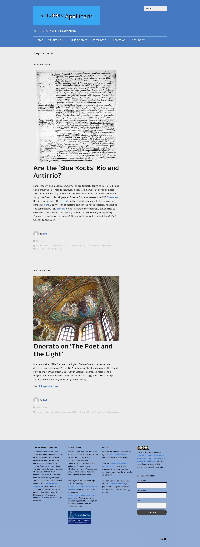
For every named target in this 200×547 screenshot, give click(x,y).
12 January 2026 (41, 64)
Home (39, 40)
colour (58, 412)
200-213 (61, 208)
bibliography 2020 (48, 386)
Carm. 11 (64, 245)
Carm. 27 (49, 412)
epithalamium (105, 245)
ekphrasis (67, 412)
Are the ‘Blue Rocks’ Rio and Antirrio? (76, 172)
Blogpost (40, 241)
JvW (45, 233)
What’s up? (55, 40)
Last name (141, 490)
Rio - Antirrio (47, 249)
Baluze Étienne (42, 245)
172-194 (64, 201)
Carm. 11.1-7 (76, 245)
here (46, 204)
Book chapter (42, 407)
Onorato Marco (86, 412)
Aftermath (99, 40)
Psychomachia (113, 412)
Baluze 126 (112, 197)
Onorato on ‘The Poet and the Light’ (72, 350)
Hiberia (36, 249)
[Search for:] (155, 8)
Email (139, 500)
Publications (119, 40)
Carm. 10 (55, 245)
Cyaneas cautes (90, 245)
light (75, 412)
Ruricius (58, 249)
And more (138, 40)
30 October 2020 (41, 270)
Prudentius (100, 412)
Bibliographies (78, 40)
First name (141, 480)
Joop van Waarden (118, 454)
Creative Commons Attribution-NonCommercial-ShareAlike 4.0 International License (151, 458)
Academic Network (116, 484)
